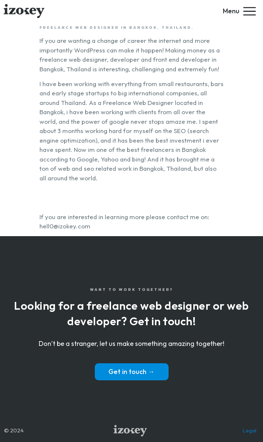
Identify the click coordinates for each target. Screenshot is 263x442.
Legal (249, 430)
